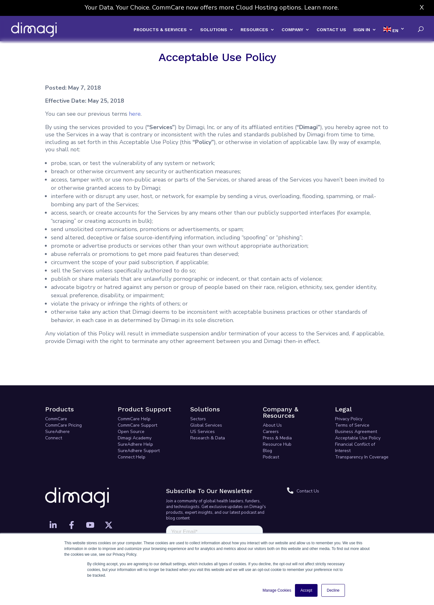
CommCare (56, 393)
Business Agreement (356, 406)
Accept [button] (306, 590)
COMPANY (292, 29)
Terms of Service (352, 400)
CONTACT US (331, 29)
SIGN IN (361, 29)
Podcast (271, 432)
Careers (271, 406)
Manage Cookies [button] (276, 590)
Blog (267, 425)
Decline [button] (333, 590)
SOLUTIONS (213, 29)
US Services (202, 406)
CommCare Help (134, 393)
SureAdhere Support (139, 425)
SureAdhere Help (135, 419)
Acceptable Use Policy (358, 412)
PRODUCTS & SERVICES (160, 29)
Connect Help (131, 432)
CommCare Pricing (63, 400)
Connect (53, 412)
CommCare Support (137, 400)
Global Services (206, 400)
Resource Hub (277, 419)
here (135, 88)
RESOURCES (254, 29)
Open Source (131, 406)
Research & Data (207, 412)
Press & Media (277, 412)
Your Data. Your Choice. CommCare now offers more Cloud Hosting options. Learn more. (212, 7)
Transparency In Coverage (361, 432)
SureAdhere (57, 406)
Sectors (198, 393)
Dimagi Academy (134, 412)
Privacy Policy (348, 393)
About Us (272, 400)
